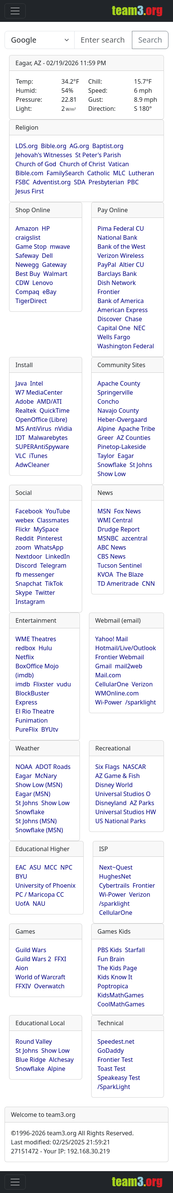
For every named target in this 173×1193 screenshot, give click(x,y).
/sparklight (140, 702)
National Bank (118, 237)
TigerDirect (31, 301)
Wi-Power (108, 702)
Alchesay (61, 1059)
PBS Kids (110, 950)
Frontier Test (115, 1059)
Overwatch (49, 986)
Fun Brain (111, 959)
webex (24, 520)
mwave (60, 246)
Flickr (22, 529)
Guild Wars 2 (33, 959)
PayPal (107, 264)
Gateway (54, 264)
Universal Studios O (123, 794)
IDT (20, 437)
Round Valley (33, 1041)
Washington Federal (126, 346)
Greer (106, 437)
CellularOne (112, 684)
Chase (133, 319)
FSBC (22, 182)
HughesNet (115, 876)
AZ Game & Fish (117, 776)
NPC (66, 867)
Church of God (35, 164)
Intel (36, 383)
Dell (47, 255)
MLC (119, 173)
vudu (64, 684)
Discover (110, 319)
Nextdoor (28, 556)
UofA (22, 903)
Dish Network (117, 283)
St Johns (141, 465)
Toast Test (112, 1068)
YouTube (58, 511)
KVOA (105, 574)
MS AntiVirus (33, 428)
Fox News (127, 511)
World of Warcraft (40, 977)
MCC (50, 867)
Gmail (103, 666)
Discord (26, 565)
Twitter (45, 592)
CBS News (112, 556)
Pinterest (49, 538)
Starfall (135, 950)
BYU (21, 876)
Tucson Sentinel (120, 565)
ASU (35, 867)
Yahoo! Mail (111, 639)
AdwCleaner (32, 465)
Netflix (24, 657)
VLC (20, 456)
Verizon (142, 684)
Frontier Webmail (119, 657)
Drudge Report (119, 529)
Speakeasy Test (119, 1078)
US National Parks (120, 821)
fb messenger (34, 574)
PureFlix (26, 729)
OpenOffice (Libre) (41, 419)
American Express (123, 310)
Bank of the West (121, 246)
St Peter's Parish (98, 155)
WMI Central (115, 520)
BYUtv (49, 729)
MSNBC (108, 538)
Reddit (24, 538)
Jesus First (29, 191)
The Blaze (130, 574)
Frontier (109, 292)
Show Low (112, 474)
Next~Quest (116, 867)
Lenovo (42, 283)
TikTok (54, 583)
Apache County (119, 383)
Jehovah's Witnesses (43, 155)
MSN (104, 511)
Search (150, 40)
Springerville (115, 392)
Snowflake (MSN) (39, 830)
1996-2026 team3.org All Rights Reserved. (72, 1133)
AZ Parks (142, 803)
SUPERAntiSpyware (42, 447)
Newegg (27, 264)
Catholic (98, 173)
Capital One (114, 328)
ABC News (112, 547)
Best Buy (27, 274)
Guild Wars (30, 950)
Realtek (25, 410)
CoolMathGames (121, 1004)
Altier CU (131, 264)
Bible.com (29, 173)
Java (21, 383)
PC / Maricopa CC (39, 894)
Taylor (106, 456)
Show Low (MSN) (38, 785)
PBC (133, 182)
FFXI (60, 959)
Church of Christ (82, 164)
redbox (25, 648)
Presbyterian (106, 182)
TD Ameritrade (118, 583)
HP (46, 228)
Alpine (106, 428)
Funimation (31, 720)
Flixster (43, 684)
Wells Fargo (114, 337)
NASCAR (134, 767)
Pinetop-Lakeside (122, 447)
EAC (20, 867)
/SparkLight (114, 1087)
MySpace (46, 529)
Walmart (55, 274)
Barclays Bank (117, 274)
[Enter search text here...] (40, 40)
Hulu (45, 648)
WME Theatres (35, 639)
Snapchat (28, 583)
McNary (46, 776)
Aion (21, 968)
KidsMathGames (121, 995)
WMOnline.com (117, 693)
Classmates (53, 520)
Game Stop (31, 246)
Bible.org (53, 146)
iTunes (38, 456)
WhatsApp (48, 547)
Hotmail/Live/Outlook (125, 648)
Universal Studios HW (125, 812)
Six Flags (107, 767)
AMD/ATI (49, 401)
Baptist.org (108, 146)
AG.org (79, 146)
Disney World (114, 785)
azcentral (134, 538)
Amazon (26, 228)
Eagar (126, 456)
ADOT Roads (52, 767)
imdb (22, 684)
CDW (22, 283)
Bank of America (121, 301)
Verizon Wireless (121, 255)
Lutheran (141, 173)
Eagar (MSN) (33, 794)
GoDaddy (111, 1050)
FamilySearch (65, 173)
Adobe (24, 401)
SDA (79, 182)
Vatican (119, 164)
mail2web (128, 666)
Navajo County (118, 410)
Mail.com (108, 675)
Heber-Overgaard (122, 419)
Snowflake (112, 465)
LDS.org (26, 146)
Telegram (53, 565)
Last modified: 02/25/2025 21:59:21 (60, 1142)
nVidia (63, 428)
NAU (38, 903)
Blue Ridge (30, 1059)
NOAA (23, 767)
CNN (148, 583)
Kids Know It (115, 977)
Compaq (27, 292)
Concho (108, 401)
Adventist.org (52, 182)
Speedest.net (116, 1041)
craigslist (27, 237)
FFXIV (23, 986)
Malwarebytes (48, 437)
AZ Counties (133, 437)
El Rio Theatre (34, 711)
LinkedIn (57, 556)
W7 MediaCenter (39, 392)
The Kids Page (117, 968)
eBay (50, 292)
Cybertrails (114, 885)
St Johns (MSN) (36, 821)
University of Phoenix (45, 885)
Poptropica (113, 986)
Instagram (30, 601)
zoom (23, 547)
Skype (23, 592)
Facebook (29, 511)
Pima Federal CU (121, 228)
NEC (139, 328)
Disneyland (111, 803)
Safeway (27, 255)
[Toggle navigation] (15, 10)
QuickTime (55, 410)
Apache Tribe (136, 428)
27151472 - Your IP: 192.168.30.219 (60, 1151)
